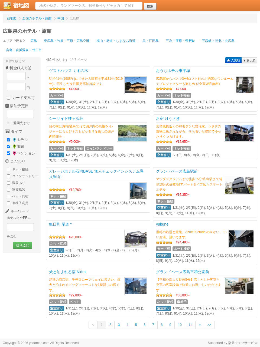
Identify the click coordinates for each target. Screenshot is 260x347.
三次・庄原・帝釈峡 (180, 41)
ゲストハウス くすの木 (68, 70)
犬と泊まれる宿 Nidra (67, 272)
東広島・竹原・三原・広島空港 (66, 41)
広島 (33, 41)
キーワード (17, 211)
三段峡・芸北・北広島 (218, 41)
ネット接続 (17, 169)
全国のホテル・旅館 (36, 18)
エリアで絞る (14, 41)
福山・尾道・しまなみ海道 (115, 41)
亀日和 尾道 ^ (60, 224)
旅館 (15, 146)
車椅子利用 (17, 203)
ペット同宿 (17, 196)
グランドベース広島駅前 (177, 171)
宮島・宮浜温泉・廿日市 (24, 50)
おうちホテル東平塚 (173, 70)
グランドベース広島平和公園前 (182, 272)
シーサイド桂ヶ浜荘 (66, 118)
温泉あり (16, 183)
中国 (60, 18)
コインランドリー (22, 176)
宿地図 (12, 18)
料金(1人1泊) (18, 68)
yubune (162, 224)
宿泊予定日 (17, 106)
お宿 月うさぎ (168, 118)
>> (209, 325)
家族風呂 (16, 189)
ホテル (17, 139)
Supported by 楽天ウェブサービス (232, 343)
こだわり (15, 161)
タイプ (13, 131)
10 (179, 325)
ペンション (21, 153)
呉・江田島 (150, 41)
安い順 (249, 60)
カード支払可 (21, 97)
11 (190, 325)
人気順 (233, 60)
